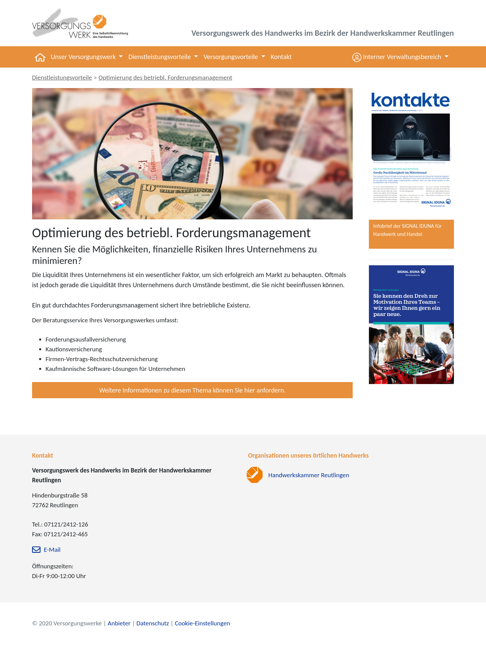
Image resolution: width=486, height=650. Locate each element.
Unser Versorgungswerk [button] (84, 57)
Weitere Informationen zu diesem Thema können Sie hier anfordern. (192, 390)
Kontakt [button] (281, 57)
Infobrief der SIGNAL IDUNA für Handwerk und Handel (407, 230)
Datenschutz (152, 623)
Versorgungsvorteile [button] (232, 57)
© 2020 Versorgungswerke (67, 623)
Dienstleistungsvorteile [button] (160, 57)
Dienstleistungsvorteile (62, 77)
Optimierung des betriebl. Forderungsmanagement (165, 77)
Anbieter (119, 623)
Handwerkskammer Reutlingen (308, 475)
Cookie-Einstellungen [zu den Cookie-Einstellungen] (202, 623)
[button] (400, 57)
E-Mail (52, 550)
